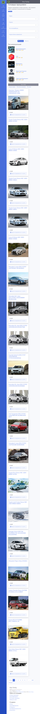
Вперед (10, 682)
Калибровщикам (14, 705)
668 (33, 680)
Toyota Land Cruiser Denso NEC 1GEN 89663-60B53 (18, 502)
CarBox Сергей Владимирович (22, 78)
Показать (20, 41)
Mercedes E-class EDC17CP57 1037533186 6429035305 (17, 444)
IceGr (17, 56)
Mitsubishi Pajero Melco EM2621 (18, 561)
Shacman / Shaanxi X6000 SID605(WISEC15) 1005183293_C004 (16, 91)
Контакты (13, 710)
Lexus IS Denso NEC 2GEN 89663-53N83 (16, 238)
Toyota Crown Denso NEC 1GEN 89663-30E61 (18, 208)
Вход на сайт (14, 699)
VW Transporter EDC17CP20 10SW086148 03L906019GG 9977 (17, 415)
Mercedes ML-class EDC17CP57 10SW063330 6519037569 (18, 326)
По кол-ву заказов (21, 87)
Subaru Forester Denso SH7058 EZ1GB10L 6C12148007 (18, 591)
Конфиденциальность (16, 708)
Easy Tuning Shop (20, 691)
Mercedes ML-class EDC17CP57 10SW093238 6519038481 (18, 385)
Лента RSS (23, 84)
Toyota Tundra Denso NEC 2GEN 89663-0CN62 (18, 120)
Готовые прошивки (15, 698)
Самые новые (12, 87)
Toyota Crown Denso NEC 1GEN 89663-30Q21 (18, 179)
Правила (13, 707)
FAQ (12, 704)
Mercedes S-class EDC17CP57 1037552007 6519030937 (17, 267)
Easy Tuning (25, 2)
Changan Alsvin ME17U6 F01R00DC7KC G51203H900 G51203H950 (17, 533)
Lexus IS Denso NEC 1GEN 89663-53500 (16, 149)
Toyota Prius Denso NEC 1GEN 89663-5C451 (17, 473)
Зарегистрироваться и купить (18, 114)
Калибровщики (14, 696)
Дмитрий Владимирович (21, 49)
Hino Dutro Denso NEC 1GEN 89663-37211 (17, 650)
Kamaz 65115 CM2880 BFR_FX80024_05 (15, 620)
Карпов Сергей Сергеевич (21, 71)
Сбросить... (27, 41)
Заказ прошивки (14, 695)
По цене (29, 87)
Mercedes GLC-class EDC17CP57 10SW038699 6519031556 (17, 297)
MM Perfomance (19, 63)
